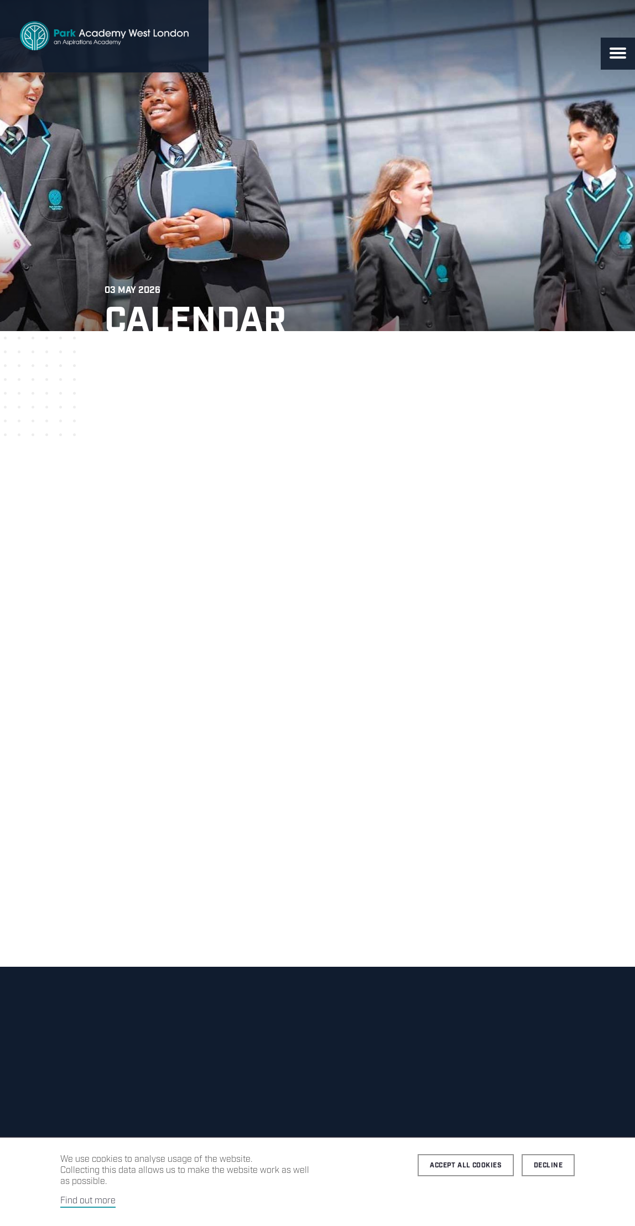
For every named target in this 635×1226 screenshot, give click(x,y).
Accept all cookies (466, 1165)
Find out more (88, 1201)
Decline (548, 1165)
